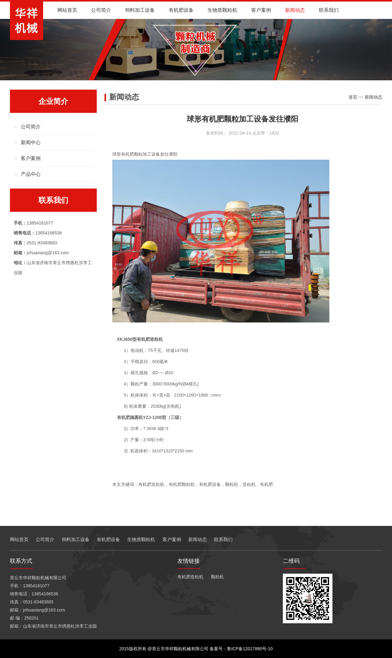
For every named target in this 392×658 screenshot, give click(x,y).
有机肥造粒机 (190, 576)
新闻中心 (31, 142)
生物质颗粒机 (222, 10)
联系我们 (329, 10)
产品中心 (31, 174)
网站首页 (67, 10)
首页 (353, 97)
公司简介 (101, 10)
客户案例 (261, 10)
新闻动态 (295, 10)
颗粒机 (217, 576)
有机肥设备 (181, 10)
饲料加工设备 (140, 10)
